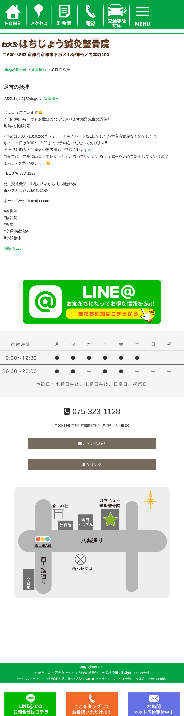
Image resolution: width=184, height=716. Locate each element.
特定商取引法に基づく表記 (64, 678)
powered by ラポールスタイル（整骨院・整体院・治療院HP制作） (126, 678)
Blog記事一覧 (15, 69)
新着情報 (38, 69)
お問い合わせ (92, 443)
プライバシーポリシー (29, 678)
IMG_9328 (13, 248)
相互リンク (92, 465)
